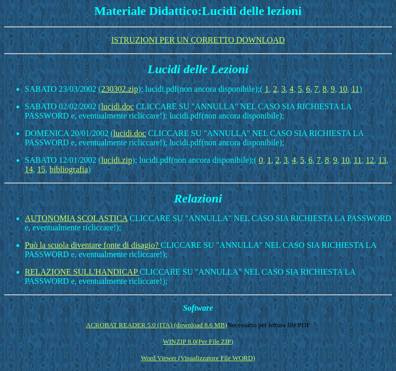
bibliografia (69, 169)
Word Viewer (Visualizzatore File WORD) (198, 358)
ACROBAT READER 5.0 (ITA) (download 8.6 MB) (156, 325)
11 (355, 89)
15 (41, 169)
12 (370, 160)
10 (343, 89)
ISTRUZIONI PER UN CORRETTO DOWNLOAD (198, 40)
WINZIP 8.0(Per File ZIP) (198, 341)
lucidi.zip (116, 160)
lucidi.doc (117, 106)
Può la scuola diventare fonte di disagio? (92, 245)
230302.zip (119, 89)
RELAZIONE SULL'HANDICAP (82, 271)
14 (29, 169)
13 (382, 160)
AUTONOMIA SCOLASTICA (76, 218)
